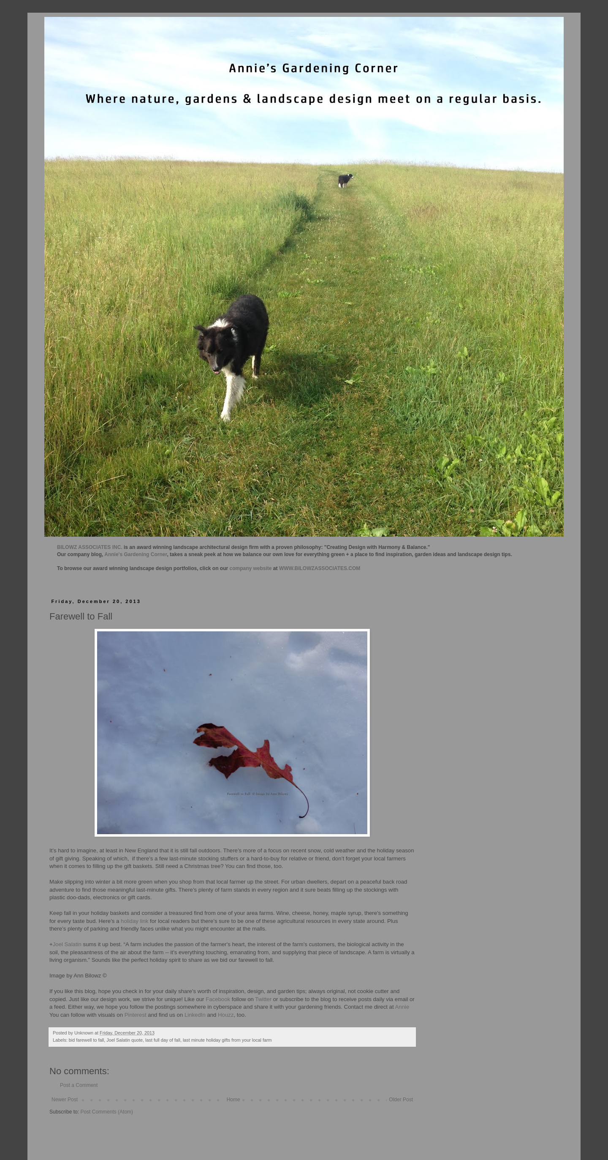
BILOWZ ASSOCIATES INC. (89, 547)
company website (251, 568)
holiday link (134, 921)
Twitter (263, 999)
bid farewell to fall (86, 1040)
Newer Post (65, 1100)
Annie (402, 1007)
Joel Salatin (67, 944)
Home (233, 1100)
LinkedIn (195, 1015)
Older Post (401, 1100)
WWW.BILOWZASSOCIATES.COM (319, 568)
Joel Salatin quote (124, 1040)
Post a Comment (79, 1085)
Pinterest (136, 1015)
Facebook (217, 999)
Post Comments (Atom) (106, 1112)
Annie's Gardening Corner (135, 554)
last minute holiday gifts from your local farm (227, 1040)
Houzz (225, 1015)
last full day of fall (162, 1040)
